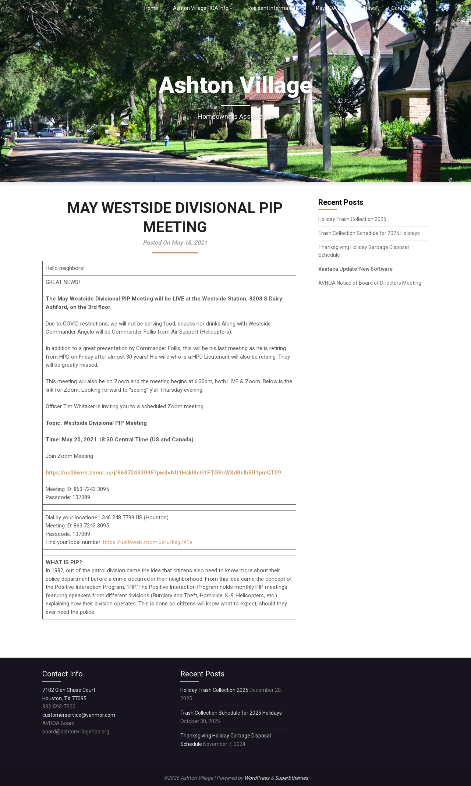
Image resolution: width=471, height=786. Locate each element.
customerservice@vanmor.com (78, 715)
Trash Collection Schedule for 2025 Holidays (369, 233)
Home (151, 8)
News (370, 8)
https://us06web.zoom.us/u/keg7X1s (147, 542)
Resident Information (272, 8)
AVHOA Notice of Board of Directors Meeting (369, 283)
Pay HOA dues (332, 8)
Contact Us (404, 8)
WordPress (256, 778)
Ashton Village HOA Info (201, 8)
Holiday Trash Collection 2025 (352, 219)
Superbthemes (291, 778)
